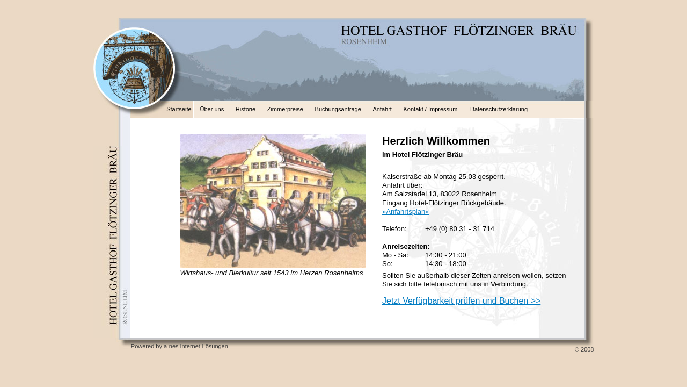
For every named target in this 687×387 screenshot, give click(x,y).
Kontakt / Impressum (431, 109)
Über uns (212, 109)
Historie (245, 109)
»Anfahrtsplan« (405, 211)
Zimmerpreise (285, 109)
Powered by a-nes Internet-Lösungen (179, 346)
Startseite (178, 109)
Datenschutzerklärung (499, 109)
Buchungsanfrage (338, 109)
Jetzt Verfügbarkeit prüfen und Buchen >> (461, 300)
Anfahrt (381, 109)
